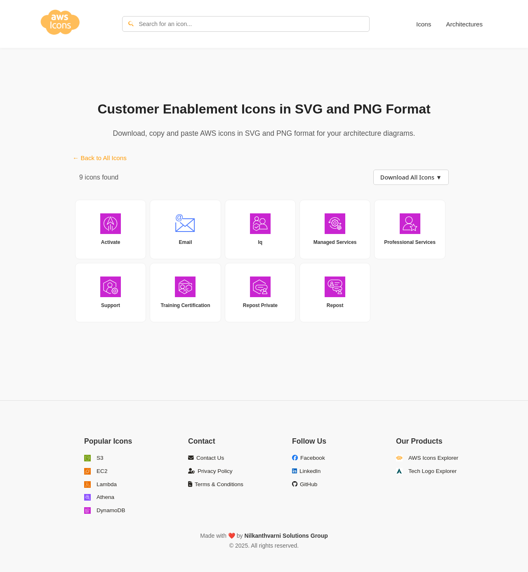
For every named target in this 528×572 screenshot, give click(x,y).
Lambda (100, 484)
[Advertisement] (264, 72)
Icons (423, 24)
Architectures (464, 24)
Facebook (308, 458)
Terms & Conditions (215, 484)
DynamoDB (104, 510)
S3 (94, 458)
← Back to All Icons (100, 157)
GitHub (304, 484)
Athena (99, 497)
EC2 (95, 471)
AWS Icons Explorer (427, 458)
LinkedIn (306, 471)
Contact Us (206, 458)
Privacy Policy (210, 471)
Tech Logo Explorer (426, 471)
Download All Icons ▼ (411, 177)
